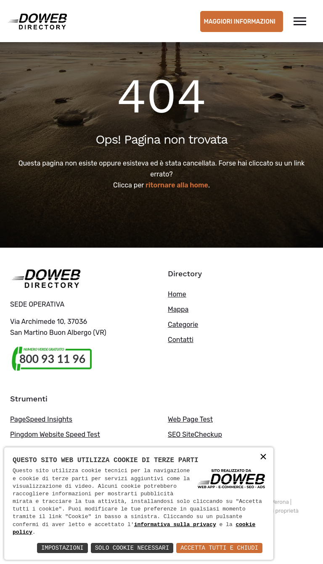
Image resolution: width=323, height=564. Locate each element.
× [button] (263, 457)
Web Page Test (190, 419)
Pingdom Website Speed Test (55, 434)
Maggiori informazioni (239, 21)
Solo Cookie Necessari (132, 548)
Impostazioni (62, 548)
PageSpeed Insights (41, 419)
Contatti (180, 340)
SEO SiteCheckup (195, 434)
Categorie (183, 325)
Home (177, 294)
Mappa (178, 309)
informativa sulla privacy (175, 525)
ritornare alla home (177, 185)
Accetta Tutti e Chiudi (219, 548)
